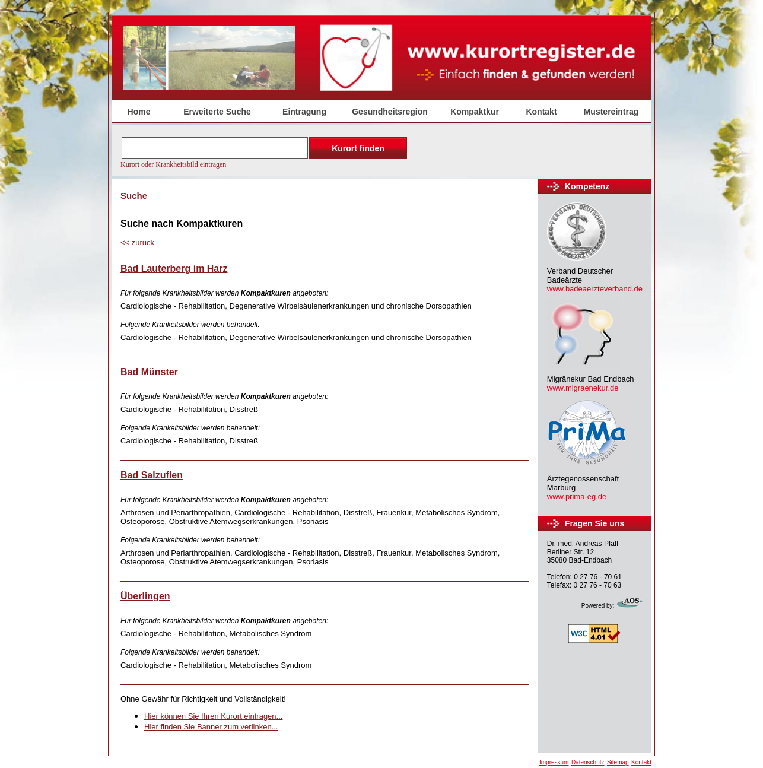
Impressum (553, 762)
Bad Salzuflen (151, 475)
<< (137, 242)
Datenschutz (588, 762)
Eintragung (304, 111)
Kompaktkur (474, 111)
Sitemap (618, 762)
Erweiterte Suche (217, 111)
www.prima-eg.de (576, 496)
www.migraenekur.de (583, 387)
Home (139, 111)
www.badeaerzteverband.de (595, 288)
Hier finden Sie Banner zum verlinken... (211, 726)
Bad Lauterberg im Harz (173, 269)
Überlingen (145, 596)
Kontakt (541, 111)
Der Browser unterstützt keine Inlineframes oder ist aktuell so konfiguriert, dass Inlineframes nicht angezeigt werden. (265, 151)
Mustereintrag (611, 111)
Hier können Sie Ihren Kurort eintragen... (213, 716)
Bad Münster (149, 372)
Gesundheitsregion (390, 111)
